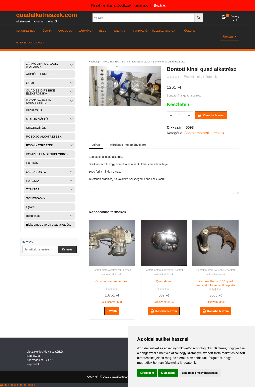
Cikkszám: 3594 (164, 291)
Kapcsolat (33, 364)
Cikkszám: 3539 (215, 291)
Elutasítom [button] (168, 372)
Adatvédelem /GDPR (40, 360)
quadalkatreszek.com (46, 15)
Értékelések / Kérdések (200, 76)
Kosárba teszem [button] (166, 311)
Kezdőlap (94, 61)
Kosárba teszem (213, 115)
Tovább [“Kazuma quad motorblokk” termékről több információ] (112, 311)
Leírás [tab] (96, 144)
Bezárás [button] (160, 5)
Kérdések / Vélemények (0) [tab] (128, 144)
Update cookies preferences (17, 384)
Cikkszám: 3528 (112, 291)
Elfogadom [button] (147, 372)
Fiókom (228, 36)
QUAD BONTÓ (110, 61)
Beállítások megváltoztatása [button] (200, 372)
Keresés (27, 242)
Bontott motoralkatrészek (136, 61)
